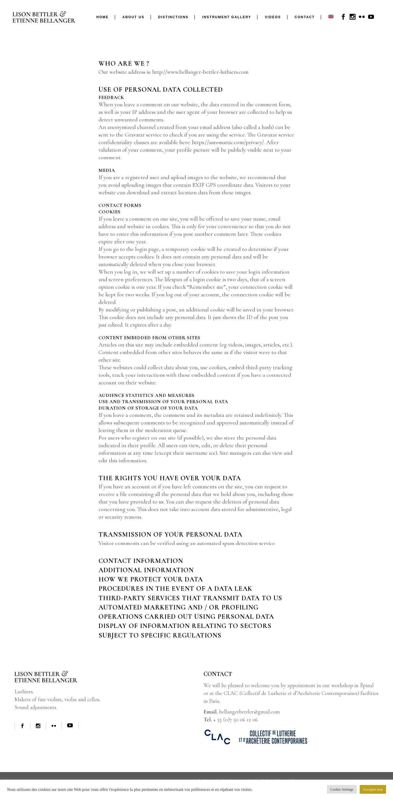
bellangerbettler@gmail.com (249, 711)
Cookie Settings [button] (342, 789)
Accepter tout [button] (373, 789)
